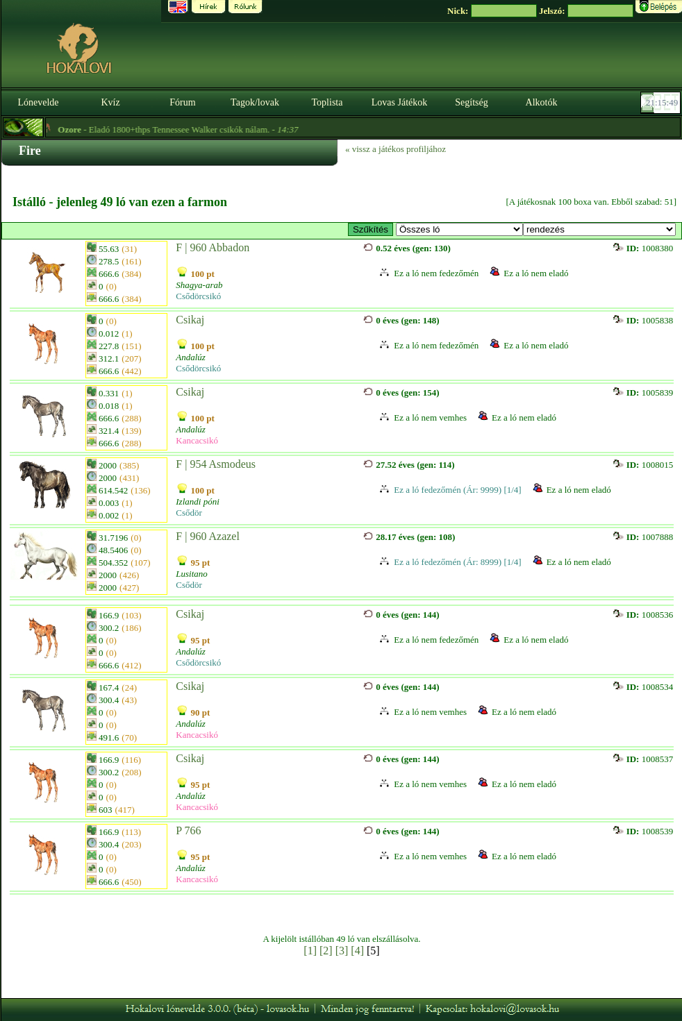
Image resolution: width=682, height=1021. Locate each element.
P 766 (188, 830)
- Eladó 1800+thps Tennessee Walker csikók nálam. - (195, 129)
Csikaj (190, 320)
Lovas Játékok (399, 102)
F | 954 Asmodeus (216, 464)
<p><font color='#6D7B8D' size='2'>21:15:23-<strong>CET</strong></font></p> (661, 103)
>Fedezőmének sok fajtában (459, 229)
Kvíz (110, 102)
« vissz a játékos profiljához (395, 149)
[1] (310, 950)
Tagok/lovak (255, 102)
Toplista (327, 102)
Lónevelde (37, 102)
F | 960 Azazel (208, 536)
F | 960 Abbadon (212, 247)
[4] (357, 950)
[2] (326, 950)
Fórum (182, 102)
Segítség (471, 102)
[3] (342, 950)
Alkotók (542, 102)
